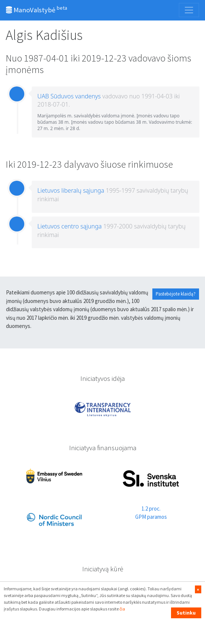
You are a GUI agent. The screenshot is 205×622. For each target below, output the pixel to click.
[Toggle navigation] (189, 10)
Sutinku (186, 612)
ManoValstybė (36, 9)
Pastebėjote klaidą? (176, 294)
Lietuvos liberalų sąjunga (70, 190)
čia (122, 609)
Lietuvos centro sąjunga (69, 226)
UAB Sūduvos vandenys (69, 96)
